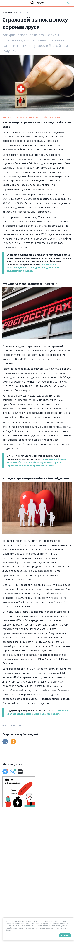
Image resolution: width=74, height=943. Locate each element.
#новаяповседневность (17, 117)
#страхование (53, 117)
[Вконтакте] (5, 741)
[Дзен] (20, 771)
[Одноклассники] (13, 741)
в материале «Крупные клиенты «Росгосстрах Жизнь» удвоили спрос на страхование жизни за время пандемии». (37, 462)
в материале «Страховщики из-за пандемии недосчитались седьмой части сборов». (34, 267)
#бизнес (38, 117)
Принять (65, 935)
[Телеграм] (5, 771)
